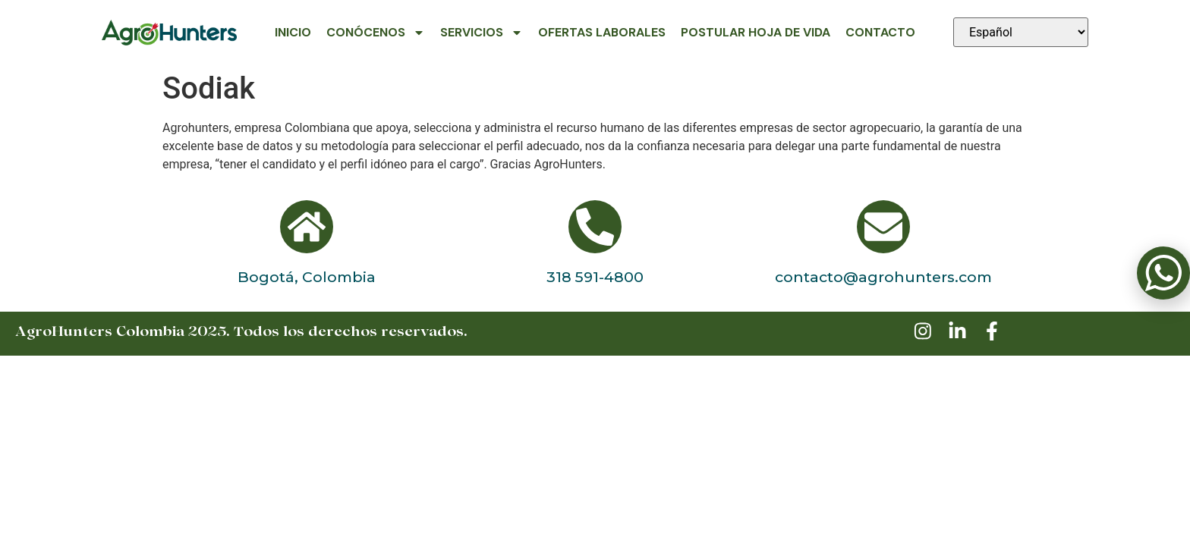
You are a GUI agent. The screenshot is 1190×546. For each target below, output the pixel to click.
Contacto (880, 32)
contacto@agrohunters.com (883, 277)
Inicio (293, 32)
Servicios (481, 32)
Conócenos (375, 32)
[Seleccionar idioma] (1020, 32)
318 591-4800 (595, 277)
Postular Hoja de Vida (755, 32)
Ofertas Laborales (602, 32)
